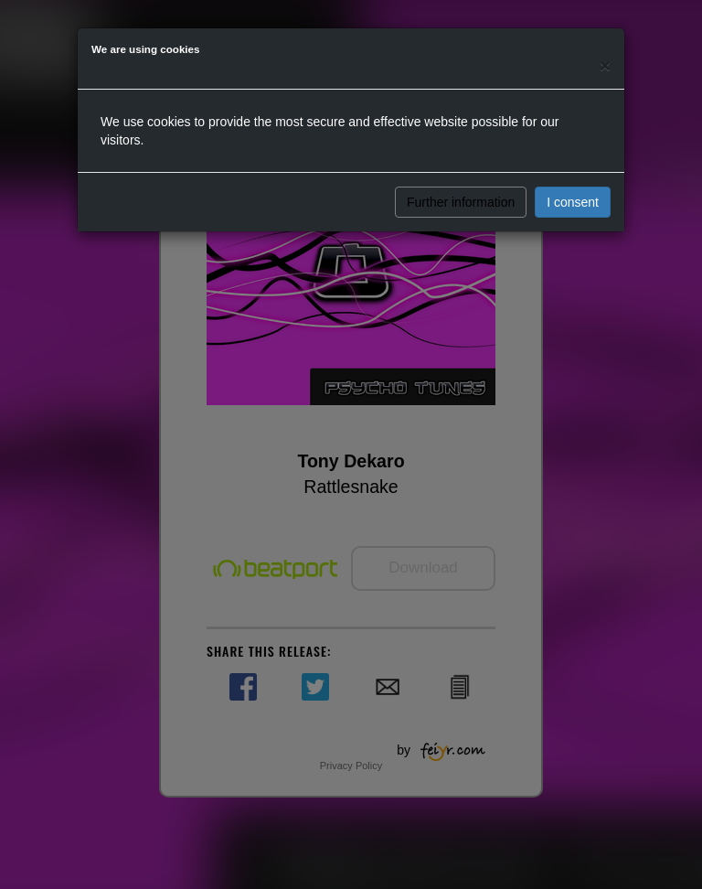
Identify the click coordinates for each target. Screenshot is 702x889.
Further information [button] (461, 202)
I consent (573, 202)
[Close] (605, 65)
